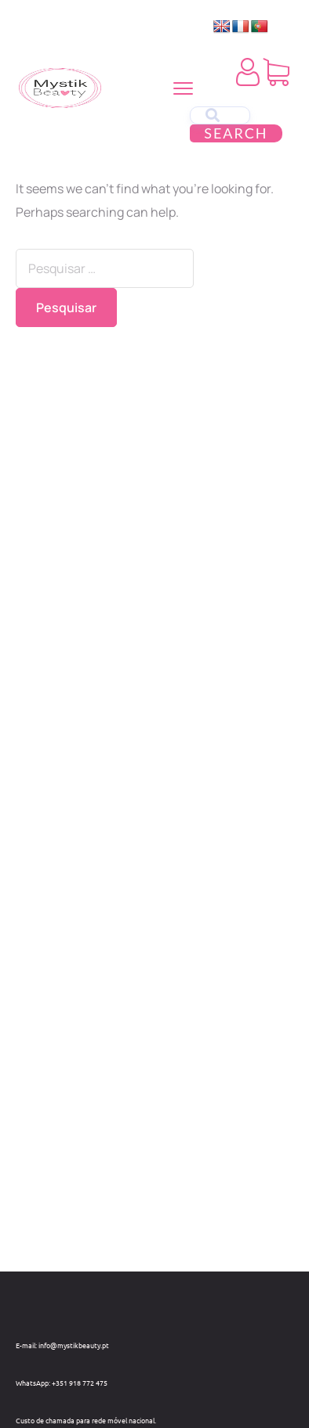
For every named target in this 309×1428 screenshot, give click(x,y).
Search (235, 133)
